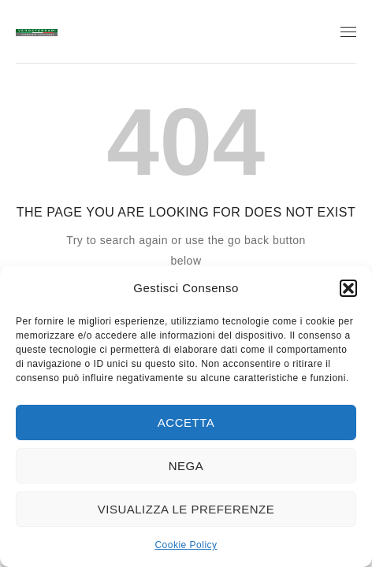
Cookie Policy (185, 544)
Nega (186, 465)
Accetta (186, 422)
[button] (348, 288)
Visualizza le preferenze (186, 509)
